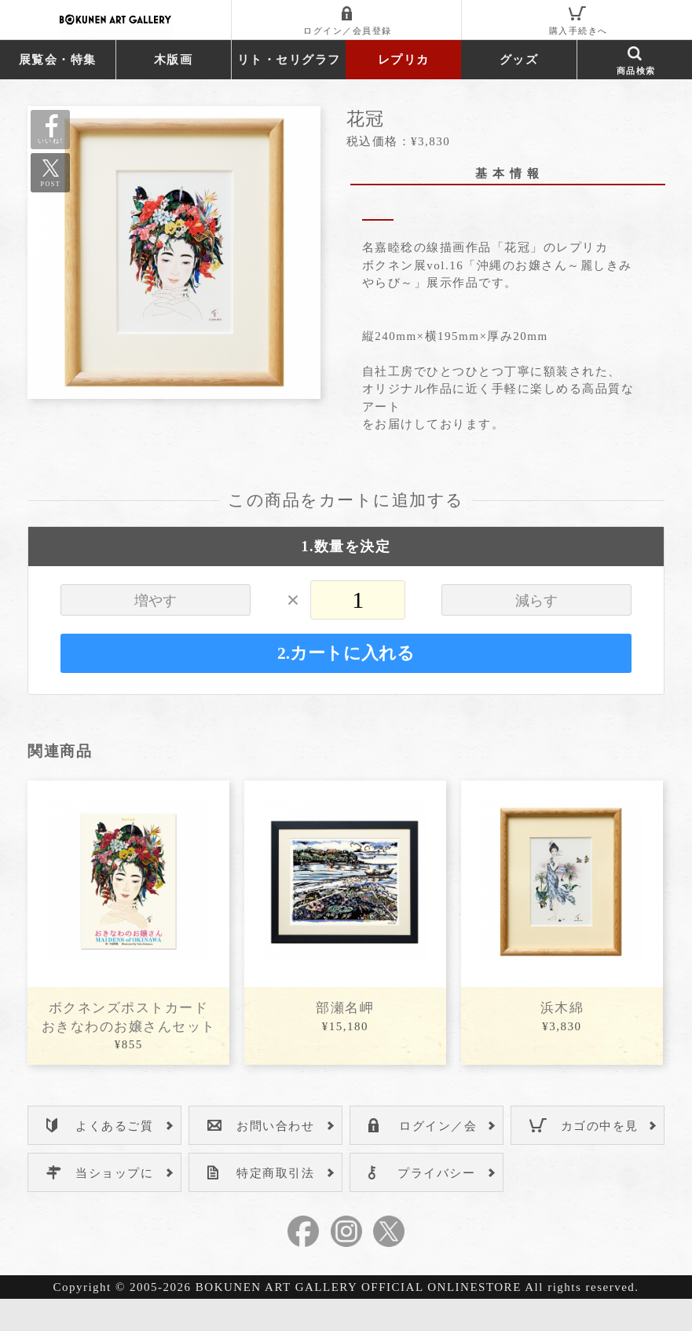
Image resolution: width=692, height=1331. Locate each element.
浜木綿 (562, 1040)
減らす (536, 632)
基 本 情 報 (507, 173)
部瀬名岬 (345, 1040)
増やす (155, 632)
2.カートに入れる (346, 684)
